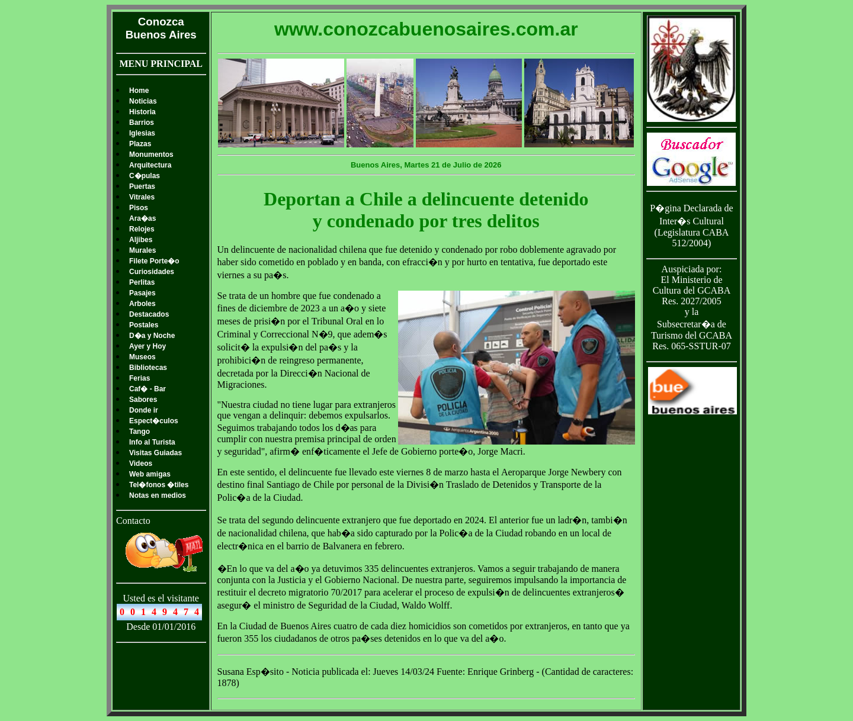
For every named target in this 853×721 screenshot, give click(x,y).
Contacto (133, 521)
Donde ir (143, 410)
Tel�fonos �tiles (158, 485)
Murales (142, 250)
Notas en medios (157, 495)
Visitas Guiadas (155, 453)
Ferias (139, 378)
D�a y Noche (152, 335)
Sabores (143, 399)
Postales (143, 325)
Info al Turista (152, 442)
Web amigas (150, 474)
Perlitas (142, 282)
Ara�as (142, 218)
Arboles (142, 304)
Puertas (142, 186)
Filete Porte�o (154, 261)
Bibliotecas (148, 367)
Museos (142, 357)
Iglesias (142, 133)
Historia (142, 112)
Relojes (142, 229)
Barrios (141, 122)
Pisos (138, 208)
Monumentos (151, 154)
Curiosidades (151, 272)
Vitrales (142, 197)
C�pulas (144, 176)
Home (139, 90)
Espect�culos (153, 421)
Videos (140, 463)
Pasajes (142, 293)
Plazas (140, 144)
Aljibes (140, 240)
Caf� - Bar (147, 389)
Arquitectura (150, 165)
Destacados (149, 314)
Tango (139, 431)
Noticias (143, 101)
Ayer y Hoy (147, 346)
